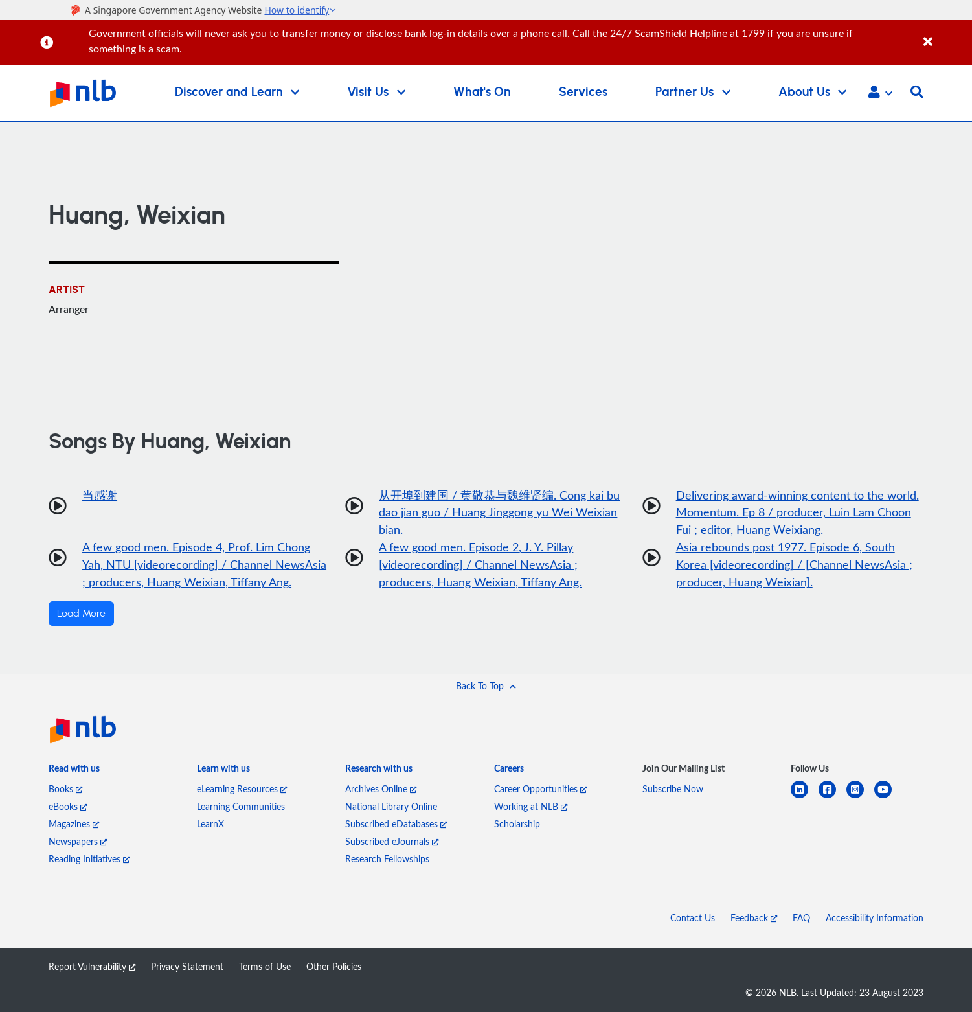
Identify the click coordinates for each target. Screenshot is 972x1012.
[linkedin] (805, 797)
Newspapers (78, 841)
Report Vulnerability (92, 966)
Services (583, 92)
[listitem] (74, 771)
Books (65, 789)
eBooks (68, 806)
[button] (880, 93)
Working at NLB (530, 806)
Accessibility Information (874, 918)
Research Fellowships (387, 859)
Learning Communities (241, 806)
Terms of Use (265, 966)
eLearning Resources (242, 789)
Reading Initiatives (89, 859)
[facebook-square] (832, 797)
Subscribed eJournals (391, 841)
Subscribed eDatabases (396, 824)
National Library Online (391, 806)
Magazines (74, 824)
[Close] (945, 34)
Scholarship (517, 824)
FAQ (801, 918)
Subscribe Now (672, 789)
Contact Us (692, 918)
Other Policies (333, 966)
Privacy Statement (187, 966)
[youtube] (888, 797)
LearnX (210, 824)
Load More (81, 614)
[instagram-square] (860, 797)
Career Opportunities (540, 789)
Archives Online (380, 789)
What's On (482, 92)
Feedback (753, 918)
